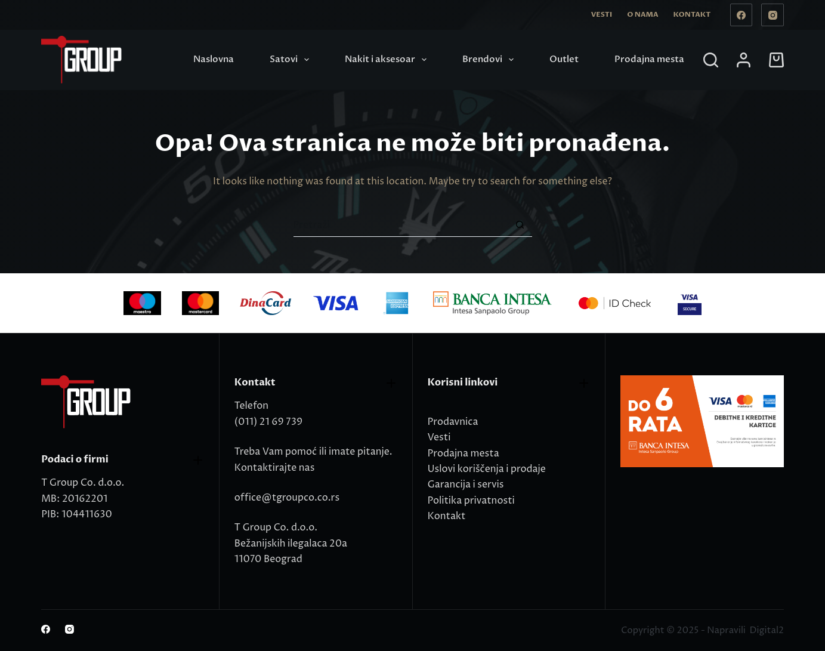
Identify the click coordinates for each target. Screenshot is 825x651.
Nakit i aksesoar (388, 60)
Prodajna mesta (649, 59)
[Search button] (520, 225)
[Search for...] (400, 225)
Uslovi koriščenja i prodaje (487, 469)
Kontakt (691, 14)
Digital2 (766, 630)
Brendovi (490, 60)
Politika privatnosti (471, 500)
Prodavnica (453, 421)
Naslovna (213, 59)
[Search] (710, 60)
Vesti (601, 14)
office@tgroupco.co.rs (286, 497)
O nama (642, 14)
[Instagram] (772, 15)
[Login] (743, 60)
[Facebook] (741, 15)
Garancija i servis (466, 484)
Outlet (564, 59)
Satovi (292, 60)
